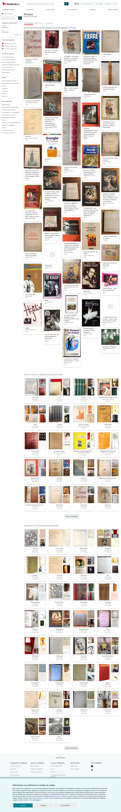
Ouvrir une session (87, 4)
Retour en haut (60, 758)
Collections (30, 9)
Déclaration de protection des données (58, 775)
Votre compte (99, 4)
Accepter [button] (23, 805)
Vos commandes (14, 775)
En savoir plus (72, 28)
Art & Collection (72, 9)
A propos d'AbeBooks (56, 766)
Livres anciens (50, 9)
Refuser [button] (43, 805)
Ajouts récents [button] (39, 23)
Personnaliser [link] (65, 805)
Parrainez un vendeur (36, 772)
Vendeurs (93, 9)
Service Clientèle (75, 769)
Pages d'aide (74, 766)
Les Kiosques (33, 16)
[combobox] (45, 3)
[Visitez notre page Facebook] (92, 766)
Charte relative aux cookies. (40, 798)
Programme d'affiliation (37, 769)
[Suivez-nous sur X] (92, 770)
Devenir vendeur (113, 9)
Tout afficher (17, 34)
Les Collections (7, 13)
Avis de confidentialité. (34, 800)
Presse (52, 769)
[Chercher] (66, 3)
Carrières (53, 772)
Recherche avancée (8, 9)
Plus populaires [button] (28, 23)
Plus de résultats (72, 516)
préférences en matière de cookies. (62, 796)
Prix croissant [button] (49, 23)
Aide (115, 4)
